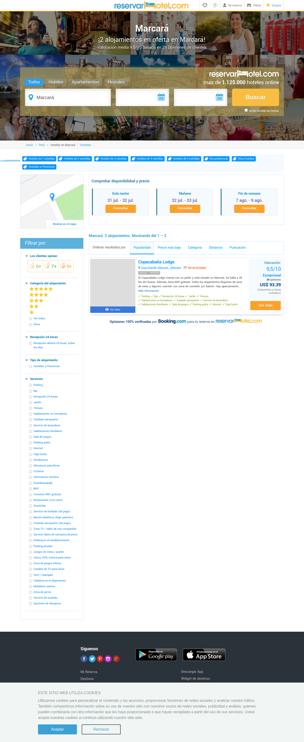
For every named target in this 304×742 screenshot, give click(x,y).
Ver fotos (116, 312)
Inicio (29, 146)
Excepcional (271, 274)
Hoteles (56, 82)
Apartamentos (85, 82)
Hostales (116, 82)
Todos (34, 82)
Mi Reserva (89, 673)
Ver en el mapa (198, 270)
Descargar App (192, 673)
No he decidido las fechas (263, 111)
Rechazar (101, 729)
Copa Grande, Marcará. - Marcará (162, 270)
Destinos (87, 680)
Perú (42, 146)
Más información (149, 293)
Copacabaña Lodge (157, 264)
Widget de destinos (195, 680)
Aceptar (57, 729)
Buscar (255, 97)
